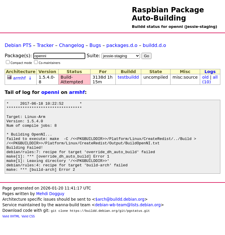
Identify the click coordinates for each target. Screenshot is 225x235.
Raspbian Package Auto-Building (168, 14)
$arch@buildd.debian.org (119, 213)
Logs (210, 71)
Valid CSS (28, 230)
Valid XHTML (11, 230)
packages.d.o (121, 45)
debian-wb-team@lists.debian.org (128, 219)
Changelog (71, 45)
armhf (19, 78)
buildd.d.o (154, 45)
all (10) (210, 79)
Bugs (95, 45)
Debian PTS (18, 45)
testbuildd (128, 77)
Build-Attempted (72, 79)
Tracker (45, 45)
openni (50, 92)
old (205, 77)
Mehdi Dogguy (50, 208)
